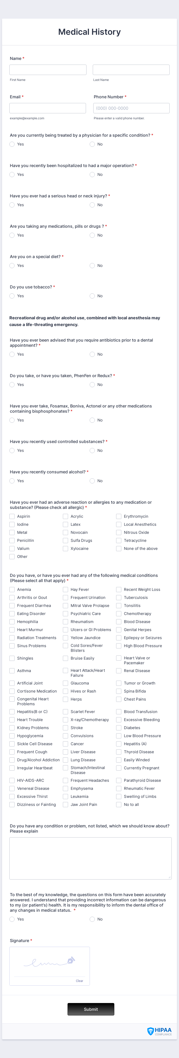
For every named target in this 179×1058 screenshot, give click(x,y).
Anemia (24, 589)
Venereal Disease (33, 788)
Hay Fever (80, 589)
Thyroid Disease (139, 751)
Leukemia (79, 796)
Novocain (79, 532)
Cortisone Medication (37, 691)
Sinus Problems (31, 645)
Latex (76, 524)
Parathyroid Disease (142, 780)
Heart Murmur (30, 629)
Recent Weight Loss (142, 589)
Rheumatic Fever (139, 788)
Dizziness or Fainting (36, 804)
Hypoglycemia (30, 735)
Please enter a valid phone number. (119, 118)
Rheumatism (82, 621)
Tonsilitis (132, 605)
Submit (91, 1009)
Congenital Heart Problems (33, 701)
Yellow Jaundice (86, 637)
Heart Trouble (30, 719)
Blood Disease (137, 621)
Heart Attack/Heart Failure (88, 673)
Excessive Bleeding (142, 719)
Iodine (23, 524)
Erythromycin (136, 516)
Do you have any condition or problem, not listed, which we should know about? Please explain (89, 828)
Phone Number (110, 96)
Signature (21, 940)
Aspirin (23, 516)
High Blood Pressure (143, 645)
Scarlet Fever (83, 711)
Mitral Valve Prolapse (90, 605)
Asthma (24, 670)
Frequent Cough (32, 751)
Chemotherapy (137, 613)
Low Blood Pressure (142, 735)
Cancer (77, 743)
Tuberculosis (136, 597)
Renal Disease (137, 670)
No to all (131, 804)
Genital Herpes (137, 629)
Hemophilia (27, 621)
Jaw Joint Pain (84, 804)
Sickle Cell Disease (34, 743)
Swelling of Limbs (140, 796)
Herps (76, 699)
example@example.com (27, 118)
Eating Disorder (31, 613)
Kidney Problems (33, 727)
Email (17, 96)
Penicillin (25, 540)
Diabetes (132, 727)
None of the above (141, 548)
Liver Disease (83, 751)
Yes (20, 144)
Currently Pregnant (141, 767)
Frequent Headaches (90, 780)
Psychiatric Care (86, 613)
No (100, 144)
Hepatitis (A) (135, 743)
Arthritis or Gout (32, 597)
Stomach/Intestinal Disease (88, 770)
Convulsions (82, 735)
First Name (17, 80)
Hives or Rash (83, 691)
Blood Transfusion (140, 711)
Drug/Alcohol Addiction (38, 759)
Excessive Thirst (32, 796)
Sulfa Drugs (81, 540)
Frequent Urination (88, 597)
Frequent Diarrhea (34, 605)
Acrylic (77, 516)
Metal (22, 532)
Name (17, 58)
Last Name (101, 80)
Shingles (25, 658)
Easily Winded (137, 759)
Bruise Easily (82, 658)
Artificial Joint (30, 683)
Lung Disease (83, 759)
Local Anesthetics (140, 524)
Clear (79, 981)
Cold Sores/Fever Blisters (87, 648)
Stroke (77, 727)
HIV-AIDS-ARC (30, 780)
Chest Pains (135, 699)
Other (22, 556)
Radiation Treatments (36, 637)
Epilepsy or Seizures (143, 637)
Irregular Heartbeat (34, 767)
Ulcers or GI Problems (91, 629)
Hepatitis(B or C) (32, 711)
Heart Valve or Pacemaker (137, 660)
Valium (23, 548)
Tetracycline (135, 540)
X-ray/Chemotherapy (90, 719)
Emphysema (82, 788)
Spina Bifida (135, 691)
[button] (50, 962)
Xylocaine (80, 548)
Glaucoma (80, 683)
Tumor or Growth (139, 683)
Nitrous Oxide (136, 532)
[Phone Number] (131, 108)
